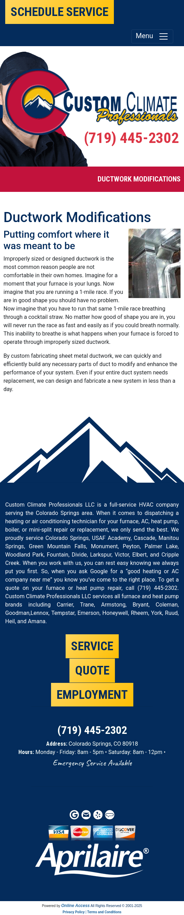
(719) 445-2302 (131, 138)
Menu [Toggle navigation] (152, 36)
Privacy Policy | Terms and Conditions (91, 912)
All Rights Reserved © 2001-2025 (116, 906)
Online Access (75, 905)
